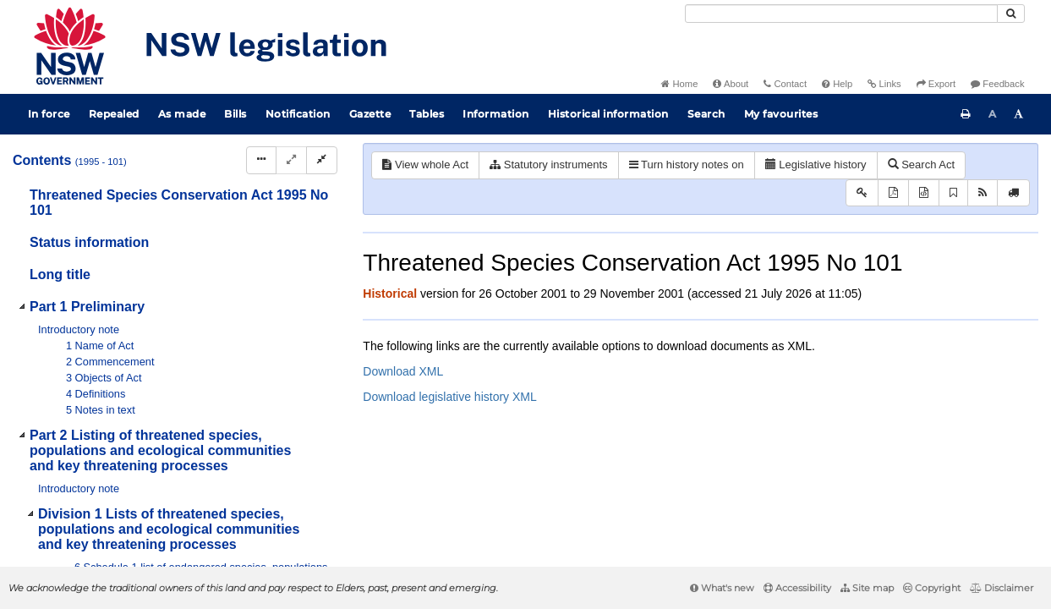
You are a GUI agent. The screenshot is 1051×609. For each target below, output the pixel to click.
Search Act (921, 164)
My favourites (781, 113)
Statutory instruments (548, 164)
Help (837, 84)
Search (706, 113)
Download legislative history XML (449, 396)
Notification (298, 113)
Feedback (997, 84)
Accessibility (797, 588)
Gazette (370, 113)
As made (182, 113)
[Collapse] (321, 160)
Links (884, 84)
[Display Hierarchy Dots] (261, 160)
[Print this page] (965, 114)
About (730, 84)
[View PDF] (893, 193)
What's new (722, 588)
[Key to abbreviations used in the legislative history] (862, 193)
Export (936, 84)
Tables (426, 113)
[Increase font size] (1018, 114)
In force (49, 113)
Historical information (608, 113)
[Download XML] (923, 193)
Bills (235, 113)
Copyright (932, 588)
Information (496, 113)
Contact (785, 84)
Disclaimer (1001, 588)
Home (679, 84)
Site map (867, 588)
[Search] (841, 13)
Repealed (114, 113)
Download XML (403, 371)
